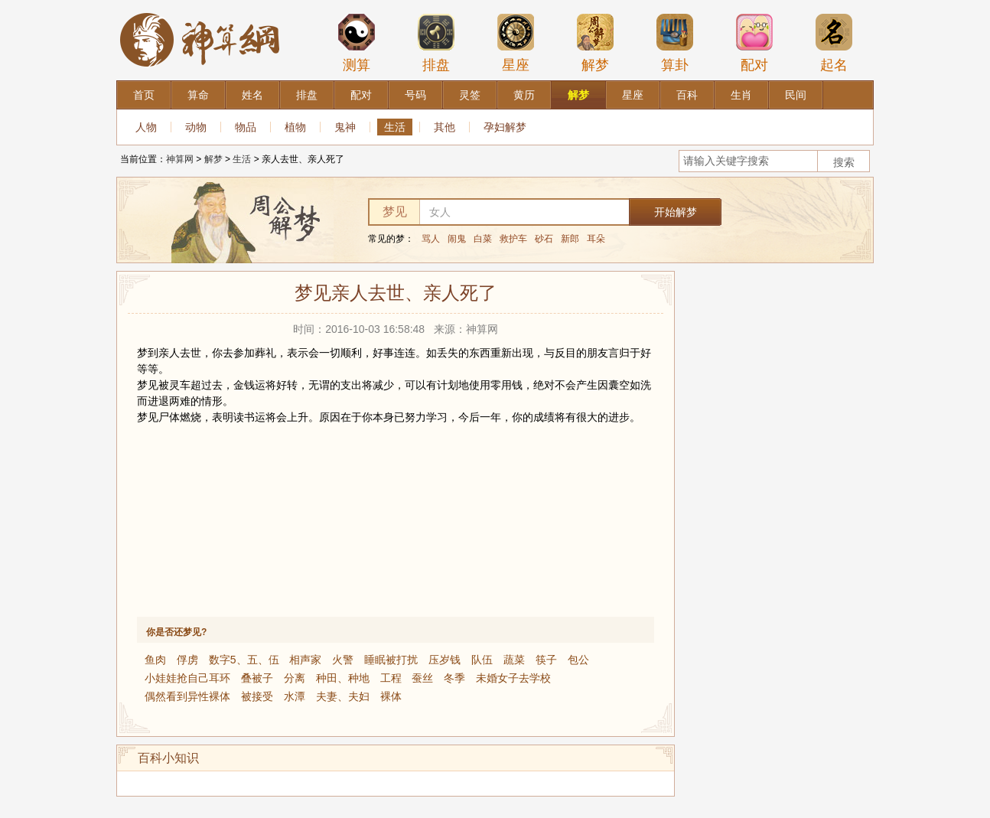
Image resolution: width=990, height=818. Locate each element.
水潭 (294, 696)
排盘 (436, 43)
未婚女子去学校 (513, 678)
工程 (391, 678)
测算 (356, 43)
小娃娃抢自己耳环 (187, 678)
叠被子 (257, 678)
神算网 (180, 159)
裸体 (391, 696)
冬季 (454, 678)
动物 (196, 127)
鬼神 (345, 127)
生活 (394, 127)
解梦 (595, 43)
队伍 (482, 659)
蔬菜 (514, 659)
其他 (444, 127)
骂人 (431, 238)
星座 (515, 43)
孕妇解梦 (505, 127)
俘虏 (187, 659)
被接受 (257, 696)
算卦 (675, 43)
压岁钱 (444, 659)
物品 (245, 127)
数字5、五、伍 (244, 659)
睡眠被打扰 (391, 659)
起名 (834, 43)
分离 (294, 678)
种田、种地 (343, 678)
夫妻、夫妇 (343, 696)
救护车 (513, 238)
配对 (754, 43)
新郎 (570, 238)
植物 (295, 127)
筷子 (546, 659)
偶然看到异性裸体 (187, 696)
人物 (146, 127)
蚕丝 (422, 678)
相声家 (305, 659)
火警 (342, 659)
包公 (578, 659)
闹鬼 (457, 238)
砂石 (544, 238)
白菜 (483, 238)
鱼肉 (155, 659)
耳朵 (596, 238)
